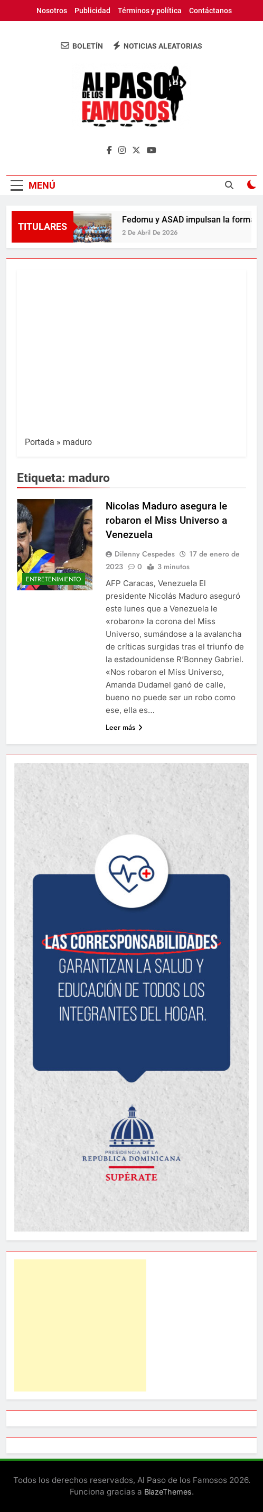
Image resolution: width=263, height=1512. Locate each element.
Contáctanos (210, 10)
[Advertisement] (131, 357)
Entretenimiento (53, 579)
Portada (39, 442)
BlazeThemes (168, 1491)
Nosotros (51, 10)
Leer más (124, 727)
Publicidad (92, 10)
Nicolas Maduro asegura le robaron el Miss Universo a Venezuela (166, 520)
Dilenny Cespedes (145, 554)
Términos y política (150, 10)
